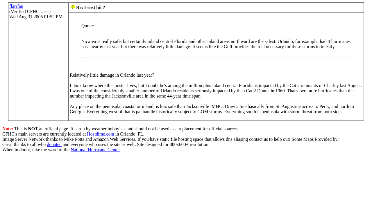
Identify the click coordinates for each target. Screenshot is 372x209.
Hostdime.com (100, 133)
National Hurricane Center (95, 149)
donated (54, 144)
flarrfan (16, 6)
